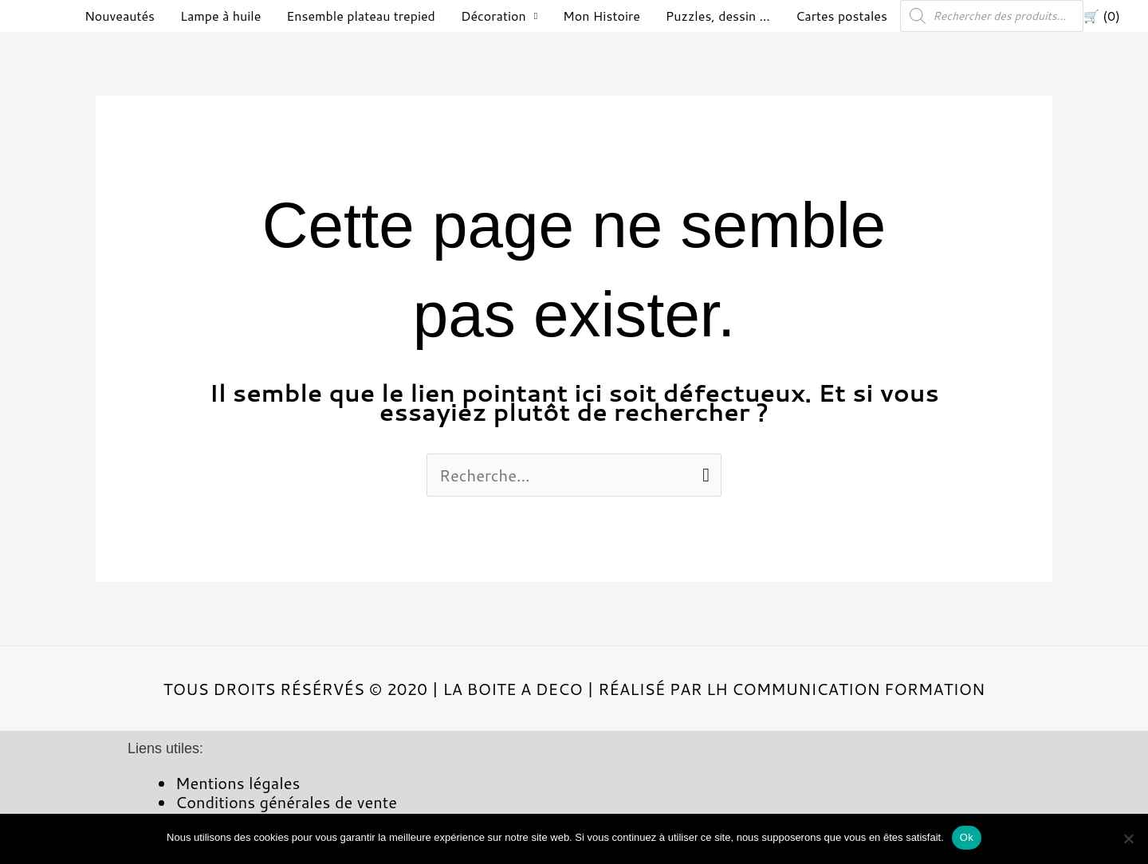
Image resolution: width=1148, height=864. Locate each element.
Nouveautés (120, 15)
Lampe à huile (220, 15)
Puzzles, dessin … (718, 15)
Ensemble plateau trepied (360, 15)
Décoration (493, 15)
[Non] (1128, 838)
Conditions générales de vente (286, 802)
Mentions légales (237, 783)
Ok (966, 837)
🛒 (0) (1101, 15)
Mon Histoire (601, 15)
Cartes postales (841, 15)
